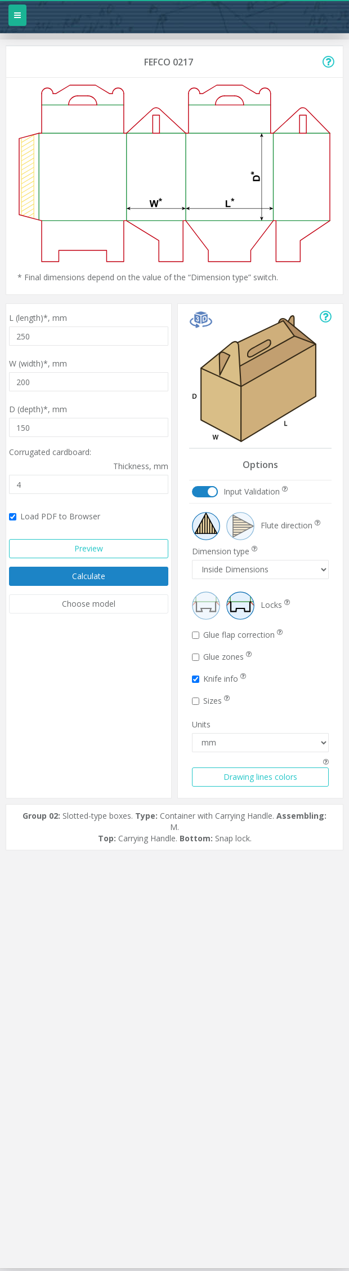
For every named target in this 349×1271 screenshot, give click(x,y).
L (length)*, (38, 317)
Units (201, 724)
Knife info (219, 678)
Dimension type (224, 551)
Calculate (88, 576)
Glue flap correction (237, 634)
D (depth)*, (38, 409)
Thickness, (140, 466)
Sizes (211, 700)
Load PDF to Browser (54, 516)
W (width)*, (38, 363)
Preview (88, 548)
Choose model (88, 603)
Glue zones (222, 656)
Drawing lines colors (260, 776)
